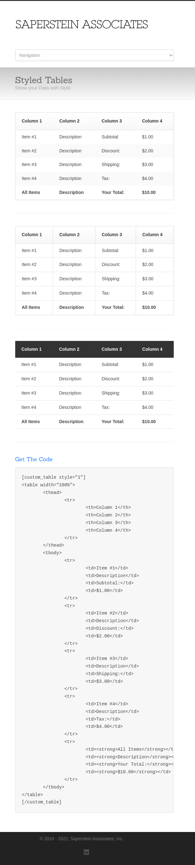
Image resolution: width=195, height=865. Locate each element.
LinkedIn (86, 852)
